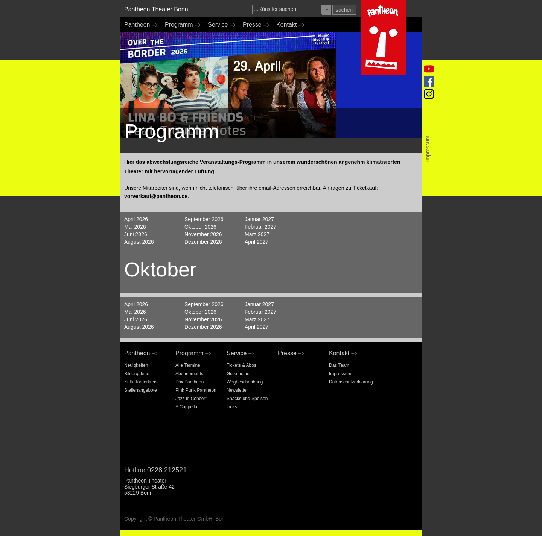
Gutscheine (238, 373)
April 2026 (136, 219)
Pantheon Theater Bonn (156, 9)
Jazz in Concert (191, 398)
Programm (180, 25)
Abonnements (189, 373)
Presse (254, 25)
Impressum (340, 373)
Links (232, 406)
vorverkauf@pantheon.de (155, 196)
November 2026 (203, 234)
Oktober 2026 (200, 227)
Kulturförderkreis (140, 382)
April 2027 (256, 242)
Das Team (339, 365)
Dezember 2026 (203, 242)
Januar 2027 (259, 219)
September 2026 (204, 219)
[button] (326, 10)
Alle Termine (187, 365)
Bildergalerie (136, 373)
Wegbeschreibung (245, 382)
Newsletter (237, 390)
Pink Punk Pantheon (195, 390)
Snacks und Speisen (247, 398)
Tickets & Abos (241, 365)
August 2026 (139, 242)
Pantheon (138, 25)
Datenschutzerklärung (351, 382)
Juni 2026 (135, 234)
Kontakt (288, 25)
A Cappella (186, 406)
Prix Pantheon (189, 382)
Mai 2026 (135, 227)
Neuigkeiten (136, 365)
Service (219, 25)
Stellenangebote (140, 390)
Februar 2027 (260, 227)
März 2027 (257, 234)
